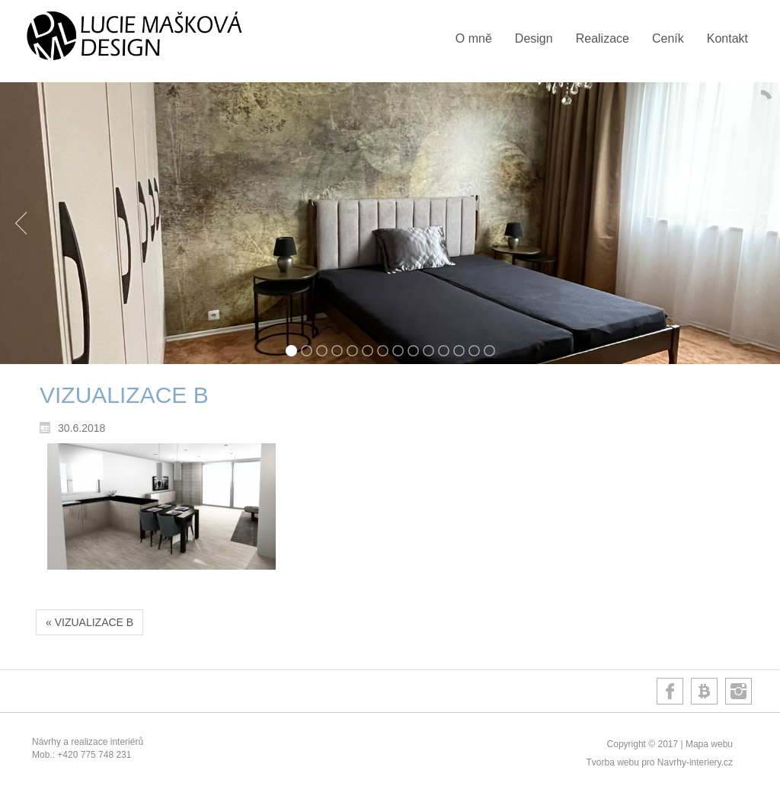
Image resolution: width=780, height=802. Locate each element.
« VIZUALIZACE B (89, 622)
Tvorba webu (612, 762)
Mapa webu (709, 744)
